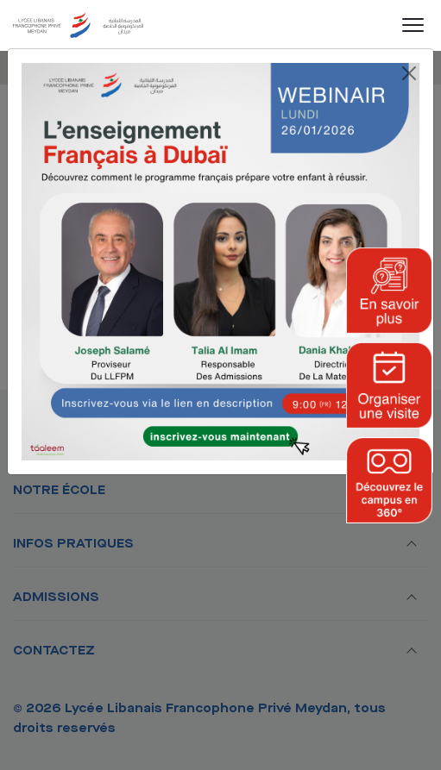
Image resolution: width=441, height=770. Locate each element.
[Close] (409, 73)
